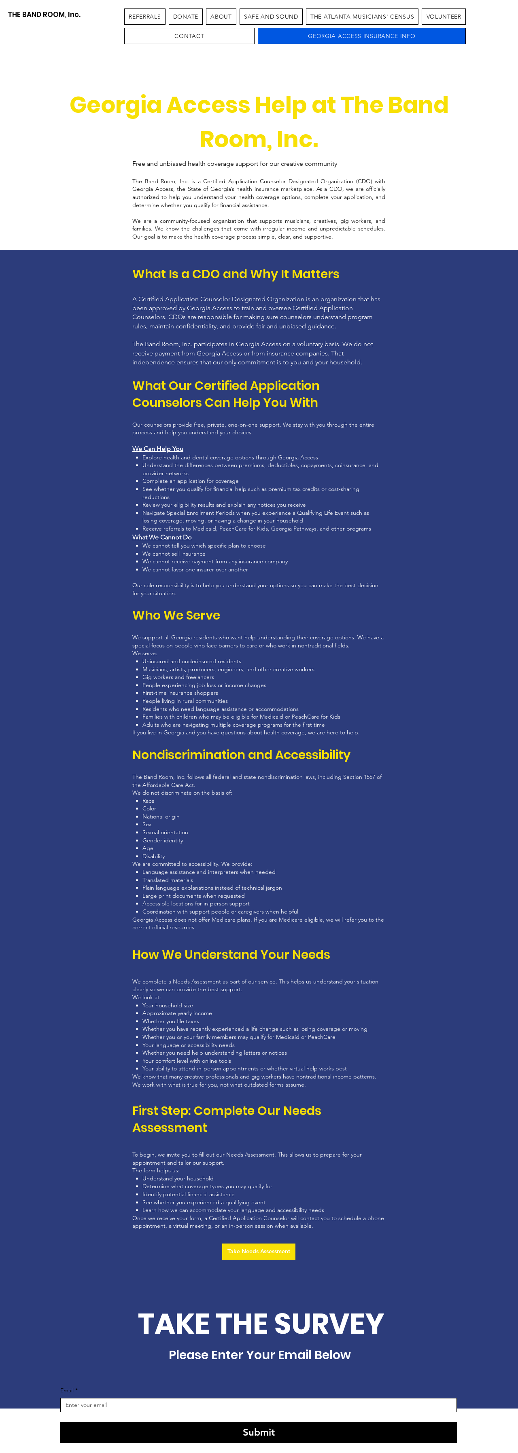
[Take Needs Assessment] (258, 1252)
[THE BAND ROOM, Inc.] (44, 14)
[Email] (256, 1405)
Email (69, 1391)
